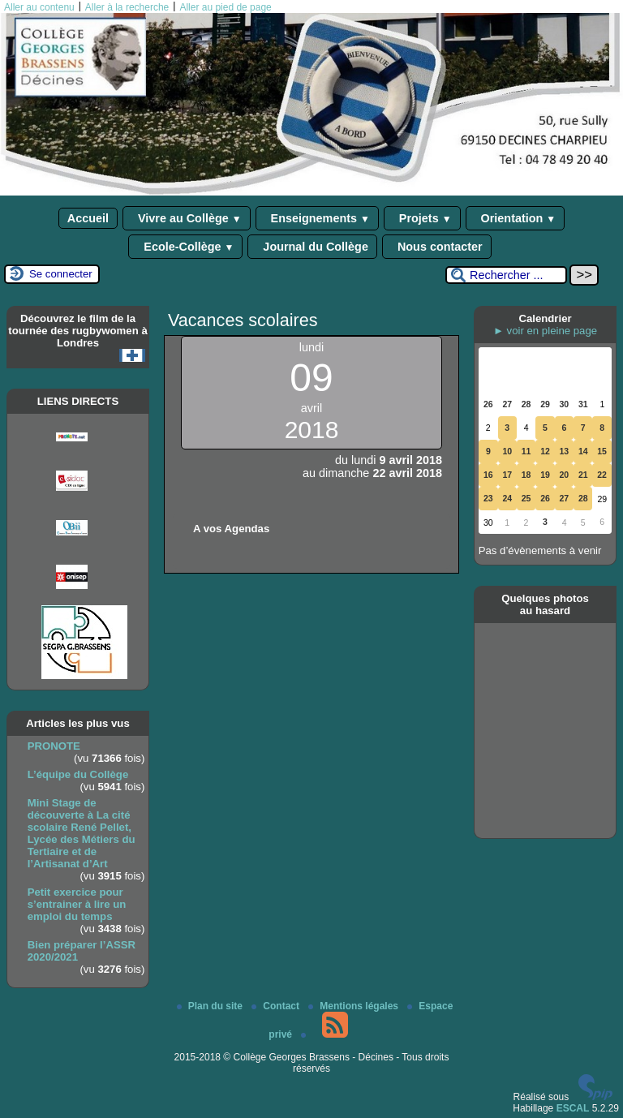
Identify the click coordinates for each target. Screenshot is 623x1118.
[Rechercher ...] (506, 275)
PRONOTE (54, 746)
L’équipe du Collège (78, 774)
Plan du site (211, 1006)
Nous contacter (437, 247)
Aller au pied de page (225, 7)
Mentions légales (354, 1006)
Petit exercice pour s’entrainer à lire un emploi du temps (77, 904)
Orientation (515, 218)
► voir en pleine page (545, 331)
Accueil (88, 218)
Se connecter (60, 274)
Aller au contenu (39, 7)
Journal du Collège (312, 247)
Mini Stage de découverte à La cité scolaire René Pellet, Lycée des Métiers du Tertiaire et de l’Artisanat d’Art (81, 833)
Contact (276, 1006)
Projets (422, 218)
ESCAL (573, 1108)
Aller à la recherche (127, 7)
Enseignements (317, 218)
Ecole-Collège (185, 247)
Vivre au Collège (186, 218)
